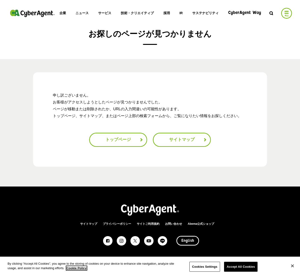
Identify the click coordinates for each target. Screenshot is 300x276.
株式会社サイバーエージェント (32, 13)
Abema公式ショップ (201, 223)
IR (181, 13)
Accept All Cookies (241, 266)
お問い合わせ (173, 223)
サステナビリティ (205, 13)
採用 (166, 13)
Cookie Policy (77, 268)
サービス (104, 13)
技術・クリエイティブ (137, 13)
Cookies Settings (204, 266)
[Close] (292, 266)
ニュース (82, 13)
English (187, 241)
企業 (62, 13)
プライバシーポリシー (117, 223)
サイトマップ (188, 140)
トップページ (124, 140)
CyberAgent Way (244, 12)
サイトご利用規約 (148, 223)
